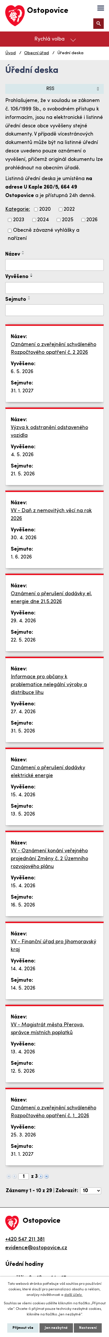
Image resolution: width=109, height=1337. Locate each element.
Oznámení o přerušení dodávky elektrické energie (48, 772)
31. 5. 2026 (23, 731)
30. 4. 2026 (24, 538)
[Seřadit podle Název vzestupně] (23, 251)
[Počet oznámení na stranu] (90, 1190)
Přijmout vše (22, 1328)
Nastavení (88, 1328)
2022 (69, 209)
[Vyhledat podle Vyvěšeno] (54, 288)
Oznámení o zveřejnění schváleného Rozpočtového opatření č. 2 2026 (53, 348)
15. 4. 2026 (23, 795)
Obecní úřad (36, 53)
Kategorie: (17, 209)
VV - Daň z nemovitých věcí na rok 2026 (51, 514)
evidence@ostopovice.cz (36, 1248)
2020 (45, 209)
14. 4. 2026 (23, 969)
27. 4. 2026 (23, 712)
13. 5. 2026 (23, 814)
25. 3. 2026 (23, 1135)
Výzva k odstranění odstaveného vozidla (49, 431)
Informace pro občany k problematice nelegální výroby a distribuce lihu (49, 684)
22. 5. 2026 (23, 640)
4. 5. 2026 (22, 455)
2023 (18, 220)
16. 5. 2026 (23, 905)
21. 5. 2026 (23, 474)
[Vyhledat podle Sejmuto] (54, 310)
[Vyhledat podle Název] (54, 265)
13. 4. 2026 (23, 1052)
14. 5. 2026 (23, 988)
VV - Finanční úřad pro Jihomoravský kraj (53, 946)
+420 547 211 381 (25, 1239)
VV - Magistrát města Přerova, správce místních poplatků (47, 1029)
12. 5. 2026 (23, 1071)
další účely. (73, 1295)
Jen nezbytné (56, 1328)
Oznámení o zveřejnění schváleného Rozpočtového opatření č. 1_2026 (53, 1112)
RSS (73, 89)
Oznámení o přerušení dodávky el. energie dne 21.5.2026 (51, 598)
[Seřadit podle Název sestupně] (23, 254)
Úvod (10, 53)
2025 (68, 220)
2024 (43, 220)
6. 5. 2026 (22, 372)
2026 (92, 220)
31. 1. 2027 (22, 391)
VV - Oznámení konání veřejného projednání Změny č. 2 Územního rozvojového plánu (49, 858)
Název (12, 254)
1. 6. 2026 (21, 557)
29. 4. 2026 (23, 621)
